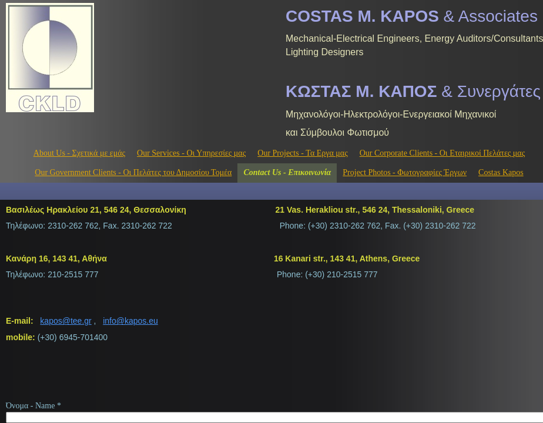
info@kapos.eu (130, 320)
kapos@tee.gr (65, 320)
